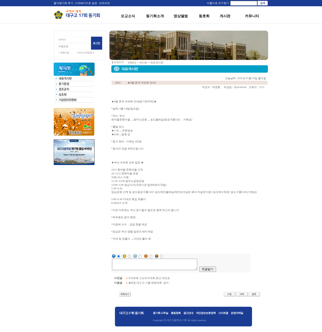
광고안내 (188, 315)
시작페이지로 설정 (86, 3)
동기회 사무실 (160, 315)
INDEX (132, 62)
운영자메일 (237, 315)
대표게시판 (156, 62)
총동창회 (176, 315)
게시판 (225, 16)
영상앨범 (181, 16)
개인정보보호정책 (206, 315)
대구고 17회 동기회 (131, 315)
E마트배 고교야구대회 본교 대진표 (150, 280)
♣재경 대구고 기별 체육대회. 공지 (149, 284)
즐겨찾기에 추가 (63, 3)
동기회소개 (155, 16)
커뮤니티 (252, 16)
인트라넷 (104, 3)
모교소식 (128, 16)
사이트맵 (223, 315)
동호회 (204, 16)
